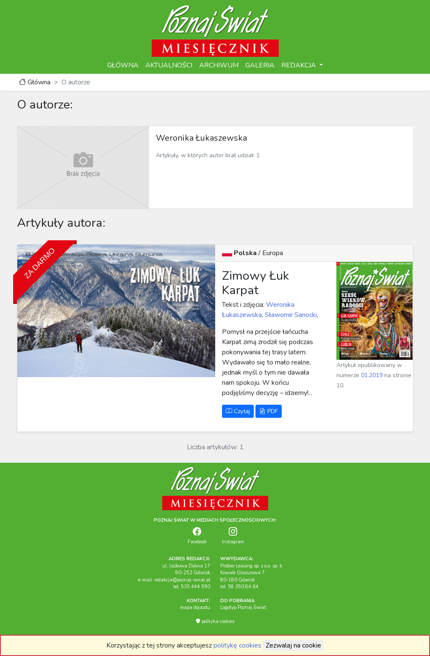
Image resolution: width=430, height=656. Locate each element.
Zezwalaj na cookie (293, 645)
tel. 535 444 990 (191, 587)
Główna (34, 82)
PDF (268, 411)
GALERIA (260, 65)
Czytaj (238, 411)
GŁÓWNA (123, 65)
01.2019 (372, 375)
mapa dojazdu (195, 607)
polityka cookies (215, 621)
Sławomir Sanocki (291, 315)
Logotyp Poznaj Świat (243, 607)
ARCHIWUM (219, 65)
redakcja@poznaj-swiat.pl (182, 580)
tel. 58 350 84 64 (239, 587)
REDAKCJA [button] (299, 65)
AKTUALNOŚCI (168, 65)
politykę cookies (237, 645)
